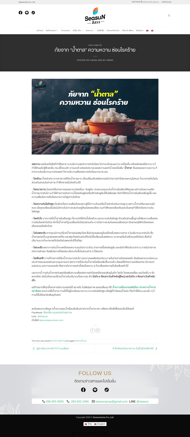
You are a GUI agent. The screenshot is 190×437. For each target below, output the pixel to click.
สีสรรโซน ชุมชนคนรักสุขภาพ (57, 312)
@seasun (156, 2)
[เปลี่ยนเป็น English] (99, 424)
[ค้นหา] (169, 15)
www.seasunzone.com (51, 320)
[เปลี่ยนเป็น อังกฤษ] (152, 31)
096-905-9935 (55, 402)
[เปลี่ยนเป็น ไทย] (88, 424)
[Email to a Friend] (97, 330)
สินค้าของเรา (52, 30)
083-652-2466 (147, 2)
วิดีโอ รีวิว (78, 30)
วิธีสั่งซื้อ (100, 30)
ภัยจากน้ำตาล (80, 341)
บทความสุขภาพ (95, 45)
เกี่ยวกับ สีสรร (127, 30)
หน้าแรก (40, 30)
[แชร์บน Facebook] (92, 330)
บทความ (90, 30)
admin (109, 60)
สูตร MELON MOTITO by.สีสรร (50, 348)
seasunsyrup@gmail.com (111, 402)
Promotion (65, 30)
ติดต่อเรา (139, 30)
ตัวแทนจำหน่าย (113, 30)
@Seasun (42, 316)
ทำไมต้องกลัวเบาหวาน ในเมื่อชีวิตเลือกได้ (135, 348)
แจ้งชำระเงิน (166, 2)
